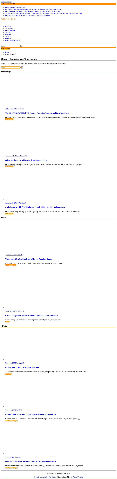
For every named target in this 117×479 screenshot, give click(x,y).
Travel (14, 265)
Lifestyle (8, 38)
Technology (9, 28)
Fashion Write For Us (8, 19)
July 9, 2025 (10, 457)
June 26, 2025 (11, 255)
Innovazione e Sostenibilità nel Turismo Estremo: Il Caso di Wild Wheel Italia (32, 11)
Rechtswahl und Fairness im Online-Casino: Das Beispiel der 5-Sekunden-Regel (33, 9)
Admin (22, 156)
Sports (7, 32)
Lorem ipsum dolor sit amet (15, 7)
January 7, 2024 (11, 203)
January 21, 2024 (12, 156)
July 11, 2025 (10, 410)
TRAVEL (8, 36)
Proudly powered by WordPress (45, 477)
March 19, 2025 (11, 109)
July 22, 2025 (10, 363)
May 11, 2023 (11, 311)
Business (8, 34)
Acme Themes (78, 477)
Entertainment (10, 30)
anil (20, 109)
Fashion (8, 26)
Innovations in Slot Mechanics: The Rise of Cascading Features (27, 15)
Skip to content (6, 2)
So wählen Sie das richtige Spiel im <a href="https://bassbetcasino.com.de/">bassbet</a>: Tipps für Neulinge (43, 13)
